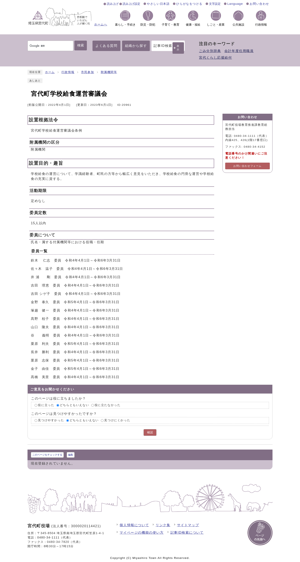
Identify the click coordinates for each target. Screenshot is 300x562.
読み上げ (113, 3)
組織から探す (136, 45)
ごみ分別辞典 (210, 51)
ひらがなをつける (189, 3)
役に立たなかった (108, 405)
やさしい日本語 (158, 3)
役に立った (46, 405)
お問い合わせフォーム (247, 166)
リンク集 (163, 525)
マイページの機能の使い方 (142, 532)
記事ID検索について (187, 532)
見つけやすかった (51, 420)
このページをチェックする (47, 454)
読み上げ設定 (131, 3)
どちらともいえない (74, 405)
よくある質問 (106, 45)
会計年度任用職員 (239, 51)
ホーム (50, 72)
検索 (80, 45)
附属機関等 (109, 72)
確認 (150, 432)
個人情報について (134, 525)
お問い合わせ (259, 3)
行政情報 (67, 72)
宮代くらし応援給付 (215, 57)
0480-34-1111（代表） (54, 537)
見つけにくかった (117, 420)
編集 (70, 454)
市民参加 (87, 72)
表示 (178, 48)
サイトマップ (188, 525)
